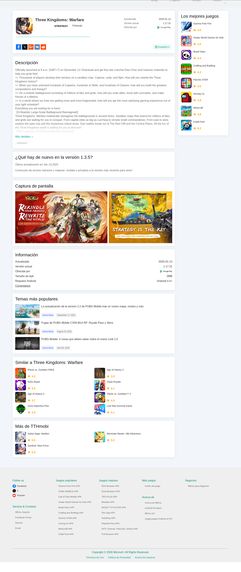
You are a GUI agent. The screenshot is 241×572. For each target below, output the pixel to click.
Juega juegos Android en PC (158, 528)
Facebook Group (23, 527)
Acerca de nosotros (145, 567)
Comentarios (22, 295)
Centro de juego (152, 496)
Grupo (191, 5)
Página (170, 5)
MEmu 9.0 (150, 523)
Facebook (21, 496)
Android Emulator (153, 518)
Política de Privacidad (119, 567)
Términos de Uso (95, 567)
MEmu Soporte (22, 522)
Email (18, 538)
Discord (19, 532)
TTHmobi (77, 28)
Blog (149, 5)
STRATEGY (61, 28)
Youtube (21, 505)
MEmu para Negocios (198, 496)
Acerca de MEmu (153, 512)
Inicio (212, 5)
